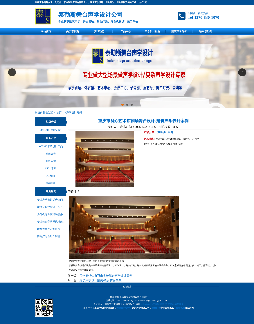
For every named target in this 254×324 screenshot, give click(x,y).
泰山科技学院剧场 (50, 130)
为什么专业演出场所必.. (50, 214)
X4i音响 (50, 183)
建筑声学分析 (179, 31)
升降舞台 (51, 153)
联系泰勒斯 (205, 31)
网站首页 (46, 31)
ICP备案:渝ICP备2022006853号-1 (167, 304)
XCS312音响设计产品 (50, 146)
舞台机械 (180, 308)
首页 (59, 112)
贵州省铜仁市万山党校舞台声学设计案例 (106, 275)
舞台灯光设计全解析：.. (50, 236)
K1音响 (50, 175)
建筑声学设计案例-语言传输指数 (101, 280)
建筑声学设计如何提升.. (50, 229)
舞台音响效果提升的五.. (50, 207)
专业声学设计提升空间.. (50, 199)
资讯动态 (99, 31)
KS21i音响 (51, 168)
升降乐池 (51, 161)
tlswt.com (147, 304)
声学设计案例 (152, 31)
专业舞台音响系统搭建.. (50, 221)
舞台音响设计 (123, 308)
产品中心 (126, 31)
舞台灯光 (156, 308)
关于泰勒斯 (72, 31)
